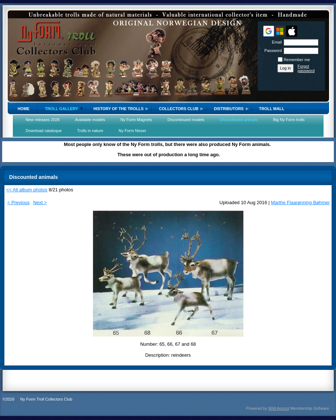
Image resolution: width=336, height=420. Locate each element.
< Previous (18, 202)
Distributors (228, 108)
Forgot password (306, 68)
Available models (90, 119)
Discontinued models (186, 119)
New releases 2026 (43, 119)
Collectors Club (178, 108)
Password (272, 50)
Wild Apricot (278, 408)
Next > (39, 202)
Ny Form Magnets (136, 119)
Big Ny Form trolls (289, 119)
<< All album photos (26, 189)
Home (24, 108)
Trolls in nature (90, 130)
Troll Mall (271, 108)
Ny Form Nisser (132, 130)
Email (275, 42)
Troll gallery (61, 108)
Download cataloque (44, 130)
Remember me (297, 59)
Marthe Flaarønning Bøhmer (300, 202)
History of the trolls (118, 108)
